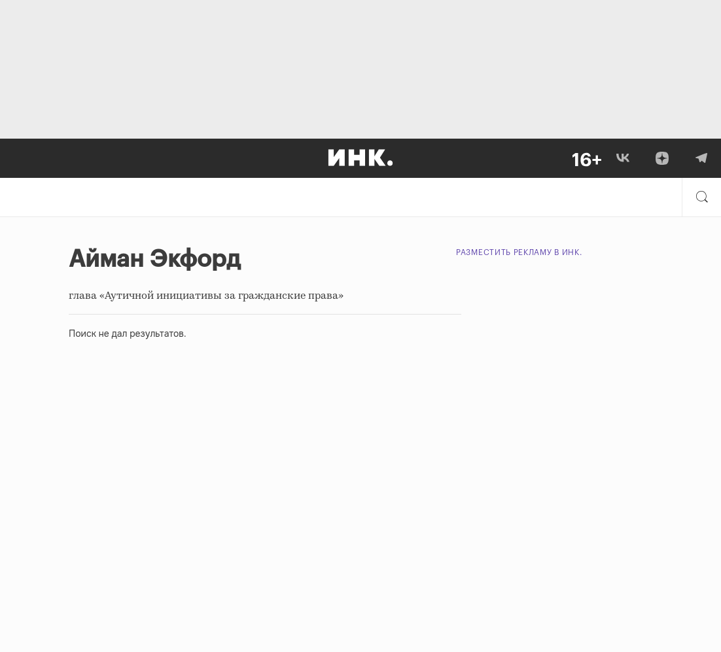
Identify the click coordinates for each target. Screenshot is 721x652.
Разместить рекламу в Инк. (519, 252)
